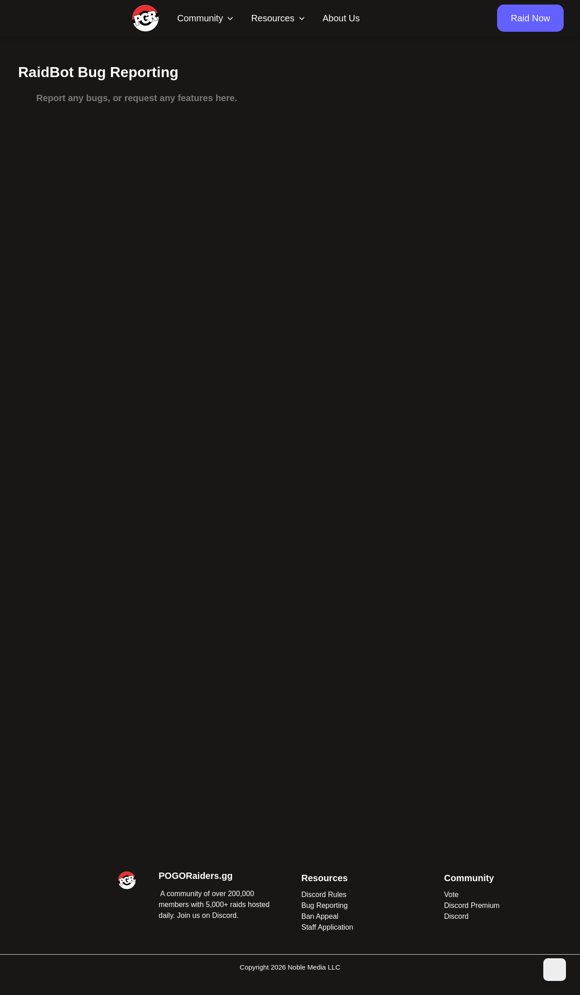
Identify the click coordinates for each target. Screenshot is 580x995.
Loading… (290, 456)
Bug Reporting (324, 905)
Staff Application (327, 927)
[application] (228, 18)
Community (205, 18)
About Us (341, 18)
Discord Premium (472, 905)
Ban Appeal (319, 916)
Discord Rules (324, 894)
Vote (451, 894)
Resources (277, 18)
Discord (456, 916)
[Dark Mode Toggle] (554, 969)
